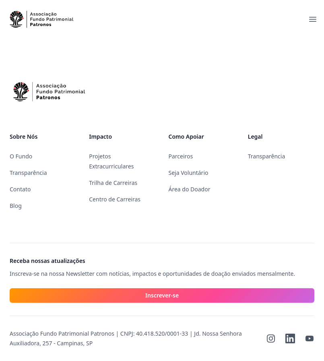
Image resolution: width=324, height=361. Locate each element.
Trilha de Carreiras (113, 183)
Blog (16, 205)
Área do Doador (189, 189)
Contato (20, 189)
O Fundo (21, 156)
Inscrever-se (162, 295)
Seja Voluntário (188, 172)
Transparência (28, 172)
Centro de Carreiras (114, 199)
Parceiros (181, 156)
